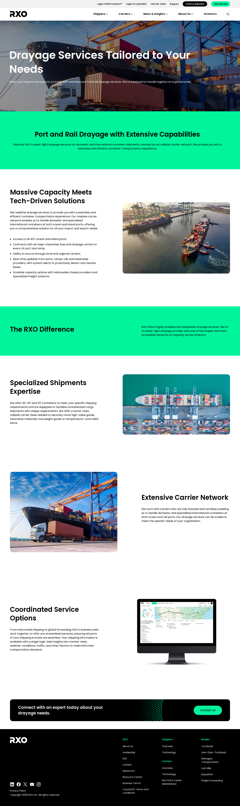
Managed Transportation (210, 760)
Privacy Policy (18, 790)
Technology (169, 752)
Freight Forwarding (212, 780)
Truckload (207, 746)
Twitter (25, 784)
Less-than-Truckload (213, 752)
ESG (125, 758)
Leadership (129, 752)
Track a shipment (195, 3)
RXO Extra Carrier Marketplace (172, 782)
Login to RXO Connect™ (109, 3)
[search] (228, 14)
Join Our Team (158, 3)
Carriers (127, 764)
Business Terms (132, 783)
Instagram (39, 784)
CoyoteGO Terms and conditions (135, 791)
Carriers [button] (124, 14)
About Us (128, 746)
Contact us (206, 710)
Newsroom (129, 771)
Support (174, 3)
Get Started (220, 3)
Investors (210, 14)
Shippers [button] (99, 14)
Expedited (207, 774)
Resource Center (132, 777)
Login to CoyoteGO (136, 3)
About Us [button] (184, 14)
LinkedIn (12, 784)
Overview (167, 746)
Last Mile (206, 768)
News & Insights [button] (154, 14)
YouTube (32, 784)
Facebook (19, 784)
